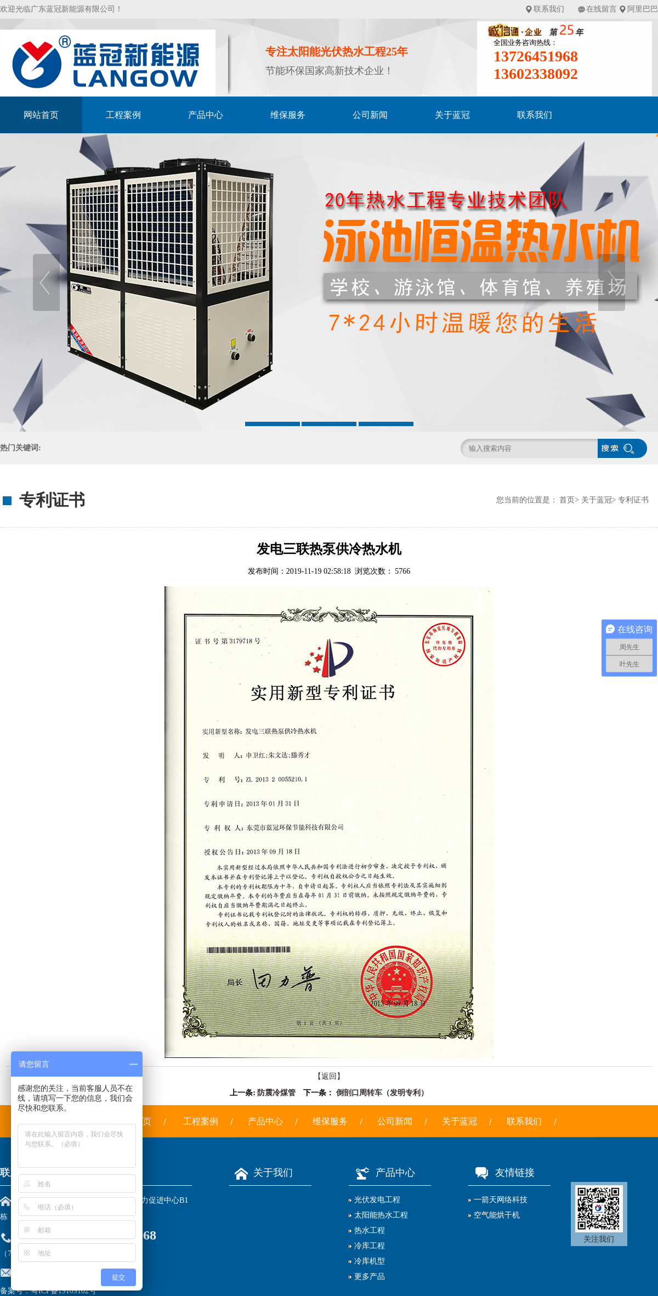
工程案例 (123, 115)
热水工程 (369, 1230)
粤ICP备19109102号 (64, 1291)
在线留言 (601, 9)
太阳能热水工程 (381, 1215)
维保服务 (287, 115)
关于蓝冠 (452, 115)
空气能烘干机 (497, 1215)
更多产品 (369, 1276)
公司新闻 (370, 115)
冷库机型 (369, 1261)
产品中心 (205, 115)
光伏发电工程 (377, 1200)
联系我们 (549, 9)
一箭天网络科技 (500, 1200)
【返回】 (329, 1076)
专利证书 (633, 500)
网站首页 (41, 115)
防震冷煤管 (276, 1093)
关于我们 (261, 1172)
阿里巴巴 (642, 9)
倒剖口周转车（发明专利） (382, 1093)
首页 (567, 500)
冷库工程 (369, 1246)
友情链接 (501, 1172)
